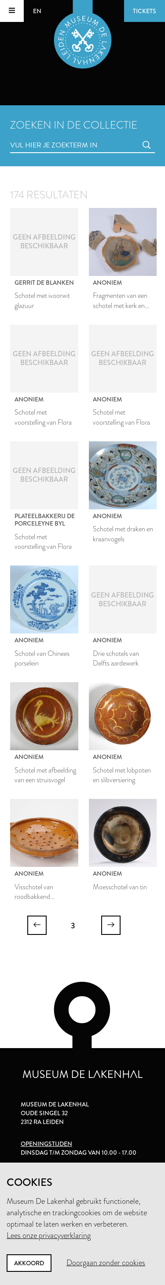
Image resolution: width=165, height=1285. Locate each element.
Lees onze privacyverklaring (49, 1235)
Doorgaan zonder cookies (105, 1262)
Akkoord (29, 1263)
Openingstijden (46, 1143)
